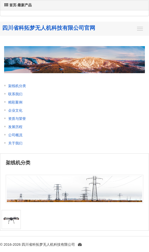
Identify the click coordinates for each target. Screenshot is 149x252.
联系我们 (15, 94)
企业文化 (15, 110)
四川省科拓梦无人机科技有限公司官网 (48, 28)
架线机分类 (17, 86)
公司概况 (15, 135)
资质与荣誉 (17, 119)
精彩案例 (15, 102)
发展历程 (15, 127)
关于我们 (15, 143)
